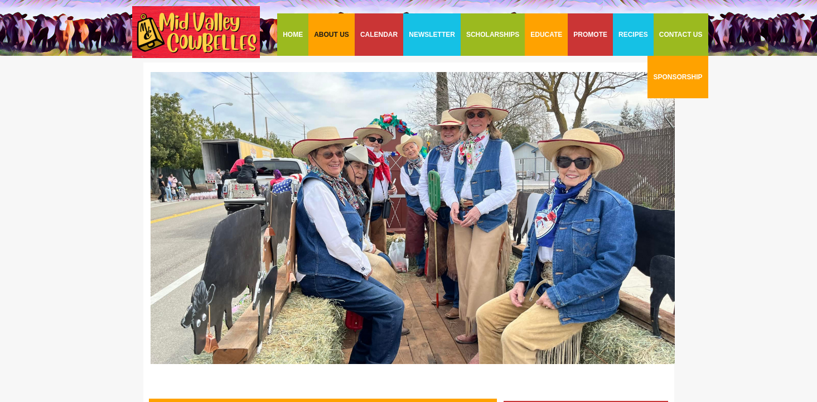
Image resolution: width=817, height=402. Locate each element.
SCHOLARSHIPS (492, 35)
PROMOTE (590, 35)
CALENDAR (379, 35)
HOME (293, 35)
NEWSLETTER (432, 35)
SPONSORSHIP (677, 77)
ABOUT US (331, 35)
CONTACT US (681, 35)
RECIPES (633, 35)
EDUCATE (546, 35)
